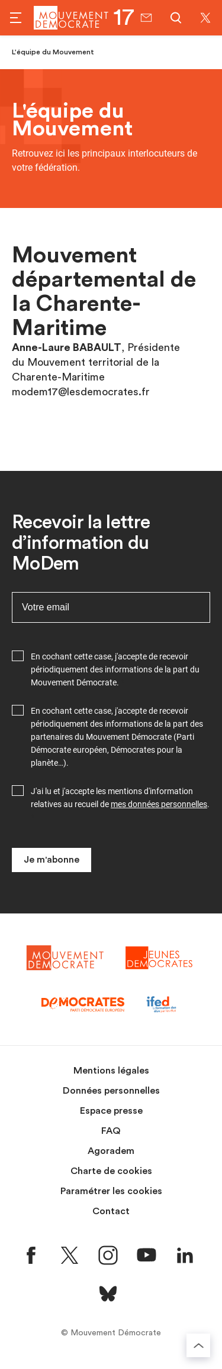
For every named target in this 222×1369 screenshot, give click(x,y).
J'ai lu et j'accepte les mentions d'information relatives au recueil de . (120, 797)
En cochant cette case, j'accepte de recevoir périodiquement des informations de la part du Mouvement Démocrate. (115, 669)
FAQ (111, 1131)
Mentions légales (111, 1070)
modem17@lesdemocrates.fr (81, 391)
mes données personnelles (159, 804)
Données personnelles (111, 1090)
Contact (111, 1211)
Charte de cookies (111, 1171)
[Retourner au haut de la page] (198, 1345)
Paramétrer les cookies (111, 1191)
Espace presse (111, 1111)
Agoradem (111, 1151)
